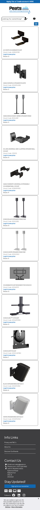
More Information (16, 507)
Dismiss (7, 507)
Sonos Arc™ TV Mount (11, 318)
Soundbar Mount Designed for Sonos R (17, 285)
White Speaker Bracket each (13, 417)
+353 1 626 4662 (21, 466)
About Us (7, 447)
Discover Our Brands (11, 451)
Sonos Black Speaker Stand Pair (14, 219)
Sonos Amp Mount (9, 351)
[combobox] (13, 19)
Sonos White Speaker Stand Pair (14, 252)
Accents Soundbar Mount (12, 50)
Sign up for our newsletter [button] (20, 486)
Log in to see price (9, 54)
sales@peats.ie (20, 464)
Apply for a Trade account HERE (20, 1)
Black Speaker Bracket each (13, 384)
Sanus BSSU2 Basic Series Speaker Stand (17, 116)
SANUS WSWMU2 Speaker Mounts (14, 83)
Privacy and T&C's (10, 442)
